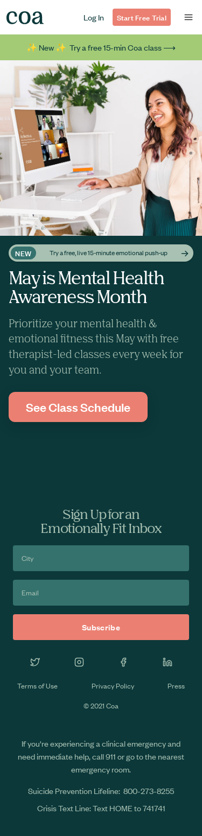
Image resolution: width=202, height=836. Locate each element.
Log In (93, 17)
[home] (25, 17)
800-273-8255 (148, 790)
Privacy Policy (113, 685)
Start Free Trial (141, 17)
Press (176, 685)
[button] (188, 17)
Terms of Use (37, 685)
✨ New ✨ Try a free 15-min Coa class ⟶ (101, 47)
